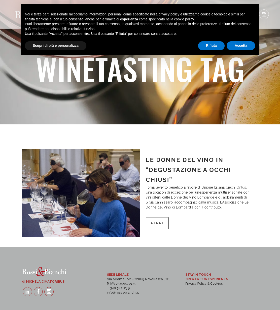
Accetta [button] (241, 296)
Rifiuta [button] (211, 296)
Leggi (157, 223)
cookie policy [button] (184, 270)
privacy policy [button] (169, 265)
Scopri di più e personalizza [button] (55, 296)
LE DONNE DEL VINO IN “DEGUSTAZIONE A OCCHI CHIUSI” (188, 169)
